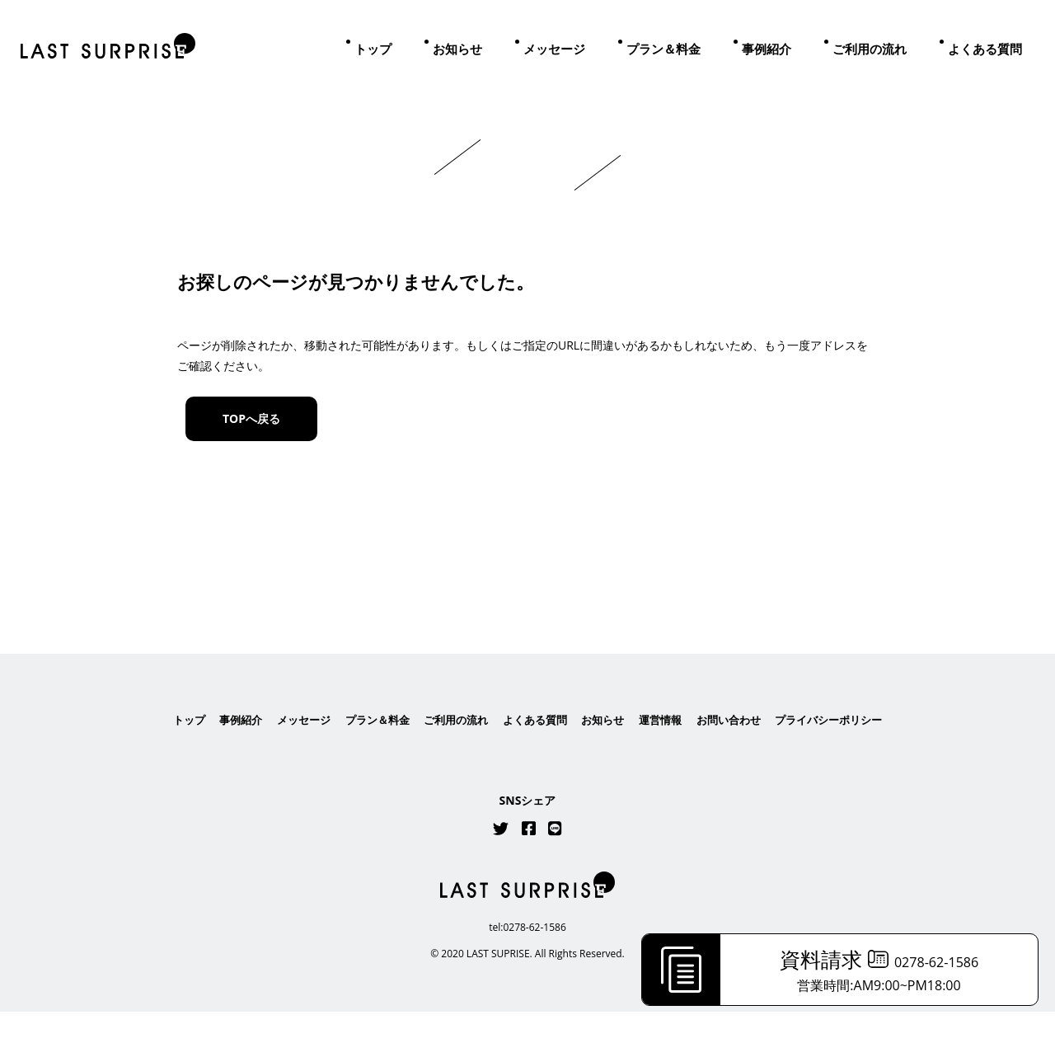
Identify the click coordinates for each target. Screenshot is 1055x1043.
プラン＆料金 (663, 48)
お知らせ (457, 48)
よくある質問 (985, 48)
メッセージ (554, 48)
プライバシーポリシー (846, 751)
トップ (373, 48)
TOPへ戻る (251, 418)
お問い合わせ (740, 751)
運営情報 (668, 751)
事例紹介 (766, 48)
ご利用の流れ (869, 48)
